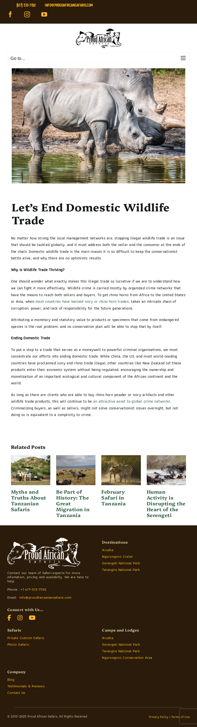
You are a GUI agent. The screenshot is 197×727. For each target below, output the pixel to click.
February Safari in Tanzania (113, 497)
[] (9, 616)
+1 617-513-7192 (33, 589)
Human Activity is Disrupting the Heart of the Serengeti (166, 503)
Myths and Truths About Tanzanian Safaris (28, 500)
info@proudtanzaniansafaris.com (45, 597)
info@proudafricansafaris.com (69, 5)
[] (20, 616)
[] (32, 616)
